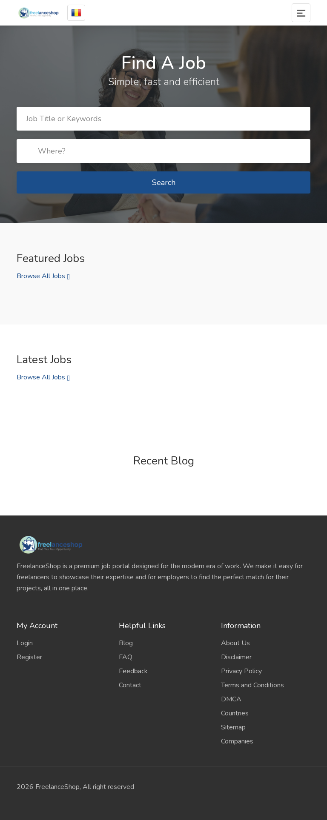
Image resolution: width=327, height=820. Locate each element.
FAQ (125, 657)
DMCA (231, 699)
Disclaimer (236, 657)
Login (25, 643)
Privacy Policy (241, 671)
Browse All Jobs (41, 276)
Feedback (133, 671)
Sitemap (233, 727)
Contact (130, 685)
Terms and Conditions (252, 685)
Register (29, 657)
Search (163, 182)
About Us (235, 643)
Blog (126, 643)
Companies (237, 741)
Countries (235, 713)
